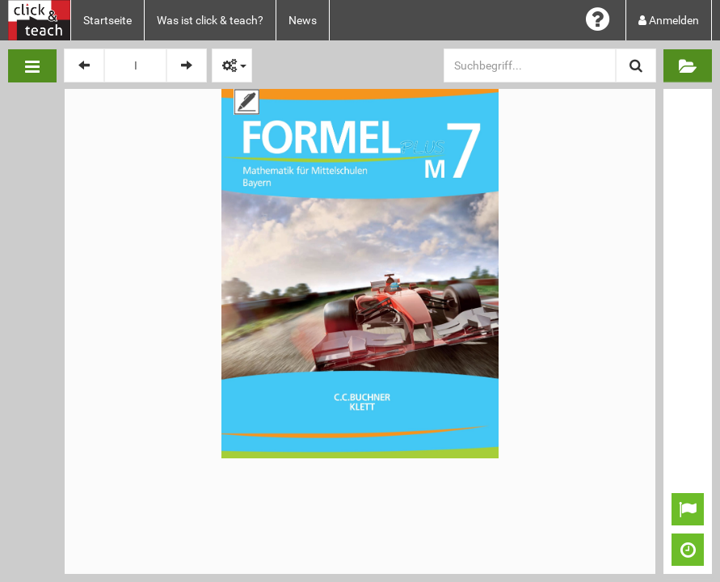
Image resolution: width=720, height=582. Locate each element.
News (302, 20)
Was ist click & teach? (210, 20)
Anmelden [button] (668, 20)
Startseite (107, 20)
